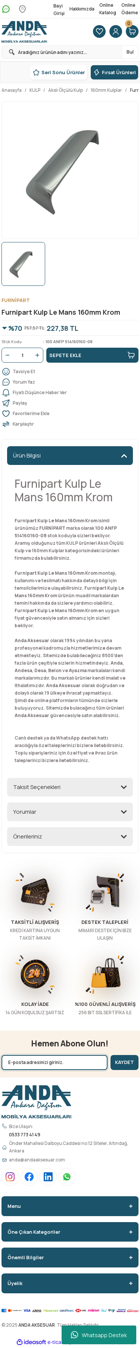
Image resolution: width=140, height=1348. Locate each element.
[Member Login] (115, 32)
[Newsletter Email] (54, 1062)
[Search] (70, 52)
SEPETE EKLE (92, 355)
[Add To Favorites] (70, 413)
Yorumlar (24, 812)
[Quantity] (22, 355)
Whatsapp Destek (99, 1335)
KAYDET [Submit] (124, 1062)
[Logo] (24, 32)
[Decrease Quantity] (5, 355)
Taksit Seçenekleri (36, 787)
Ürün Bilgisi (27, 455)
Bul (130, 52)
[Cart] (132, 32)
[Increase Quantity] (38, 355)
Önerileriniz (27, 836)
